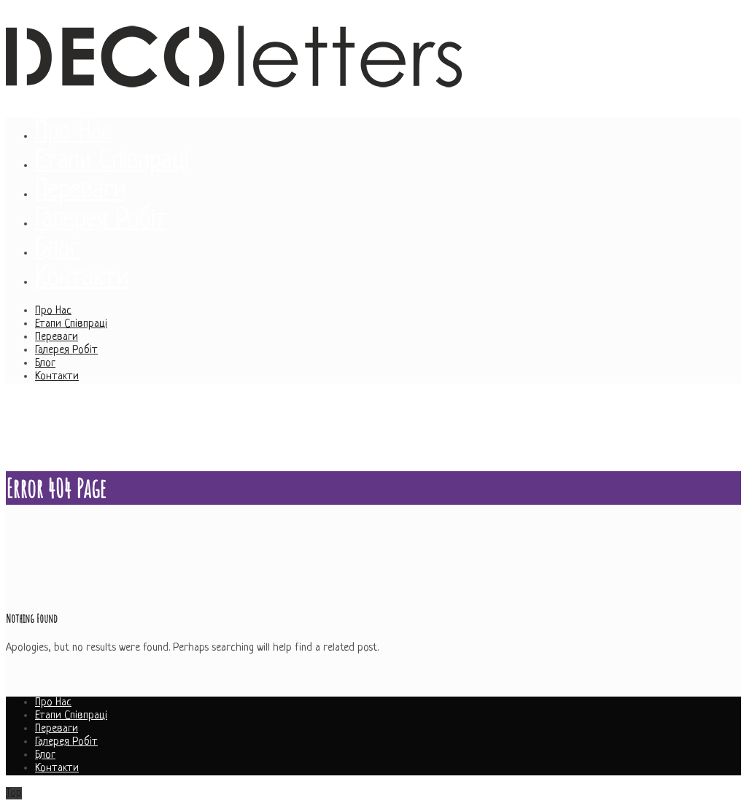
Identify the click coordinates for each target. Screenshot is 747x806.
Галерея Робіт (66, 350)
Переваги (56, 337)
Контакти (57, 377)
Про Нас (53, 311)
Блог (45, 363)
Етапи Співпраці (71, 324)
